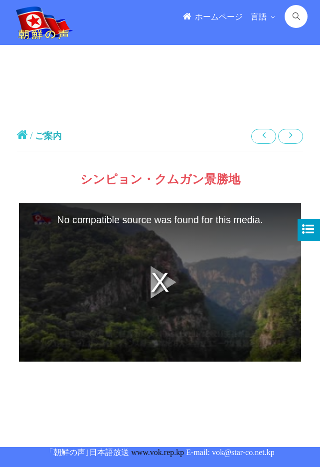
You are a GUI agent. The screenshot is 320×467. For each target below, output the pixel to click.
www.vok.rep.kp (157, 452)
